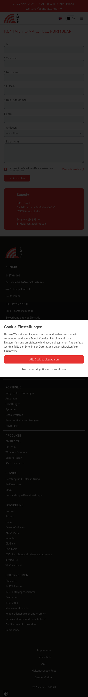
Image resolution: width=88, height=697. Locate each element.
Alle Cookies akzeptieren (44, 359)
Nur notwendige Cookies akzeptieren (44, 369)
